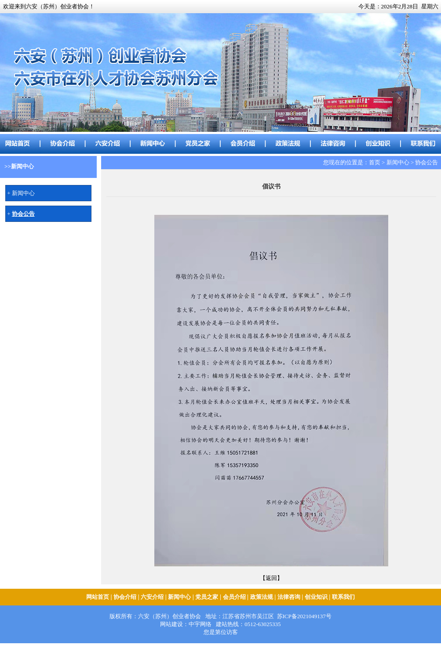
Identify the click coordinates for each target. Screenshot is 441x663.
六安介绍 (152, 597)
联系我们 (343, 597)
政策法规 (261, 597)
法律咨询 (288, 597)
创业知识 (316, 597)
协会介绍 (124, 597)
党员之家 (206, 597)
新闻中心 (23, 193)
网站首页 (97, 597)
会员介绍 (234, 597)
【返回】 (271, 578)
